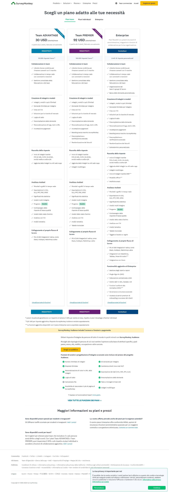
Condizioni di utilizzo (29, 465)
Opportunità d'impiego (61, 460)
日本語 (57, 474)
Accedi (136, 3)
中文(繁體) (43, 474)
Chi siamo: (15, 461)
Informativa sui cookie (100, 482)
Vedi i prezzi (71, 422)
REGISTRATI (47, 51)
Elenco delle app (41, 460)
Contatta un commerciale (128, 427)
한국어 (51, 474)
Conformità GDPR (137, 465)
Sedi (50, 460)
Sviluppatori (65, 456)
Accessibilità (46, 468)
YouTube (56, 456)
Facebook (25, 456)
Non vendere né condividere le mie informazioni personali (89, 468)
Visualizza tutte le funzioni (41, 302)
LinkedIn (39, 456)
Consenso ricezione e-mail (31, 468)
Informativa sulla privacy (152, 480)
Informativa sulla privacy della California (71, 465)
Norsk (30, 474)
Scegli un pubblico (71, 349)
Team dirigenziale (28, 460)
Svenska (64, 474)
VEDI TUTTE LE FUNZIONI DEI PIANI (84, 400)
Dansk (71, 474)
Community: (15, 456)
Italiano (77, 474)
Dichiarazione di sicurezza (120, 465)
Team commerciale (125, 3)
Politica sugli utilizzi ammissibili (98, 465)
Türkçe (36, 474)
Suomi (24, 474)
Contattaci (122, 51)
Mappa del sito (76, 460)
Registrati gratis (149, 3)
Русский (85, 474)
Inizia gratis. (96, 395)
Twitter (32, 456)
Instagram (47, 456)
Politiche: (14, 465)
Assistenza (86, 460)
